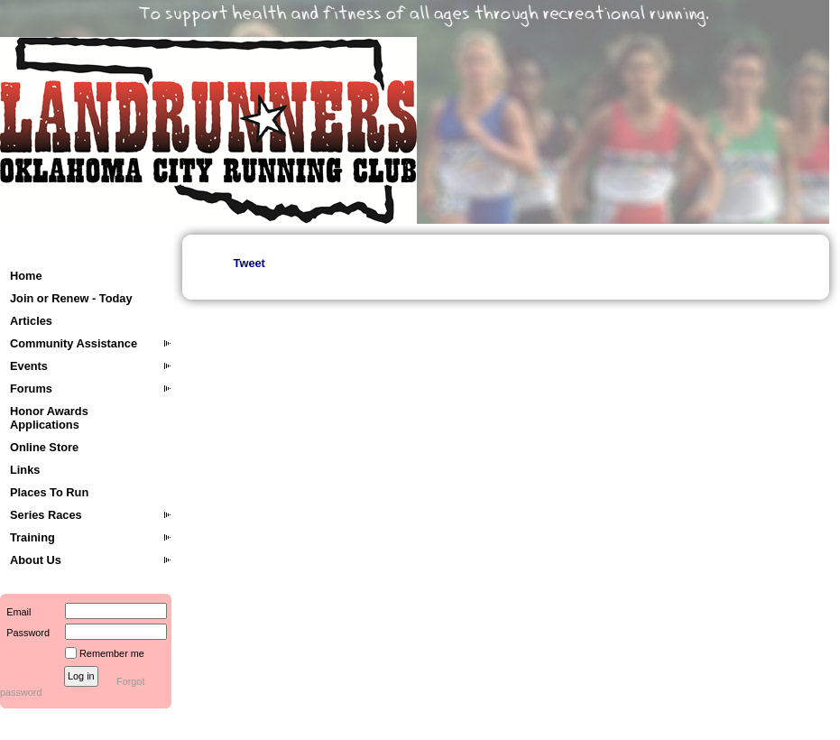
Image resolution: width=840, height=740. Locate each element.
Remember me (111, 653)
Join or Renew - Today (71, 298)
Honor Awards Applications (49, 417)
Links (25, 469)
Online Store (44, 447)
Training (32, 537)
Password (25, 632)
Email (15, 611)
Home (26, 275)
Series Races (46, 515)
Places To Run (49, 492)
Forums (31, 388)
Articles (31, 321)
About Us (35, 560)
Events (29, 366)
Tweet (249, 263)
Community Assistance (73, 343)
